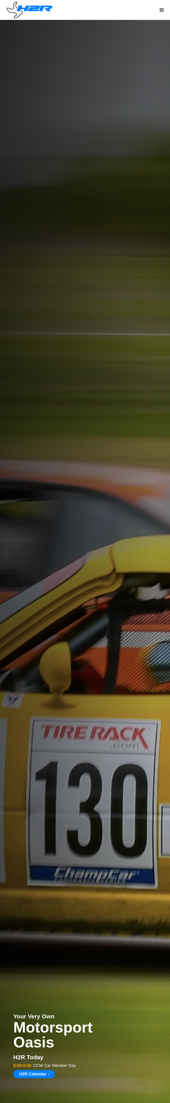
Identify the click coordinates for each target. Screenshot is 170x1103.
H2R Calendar (34, 1074)
